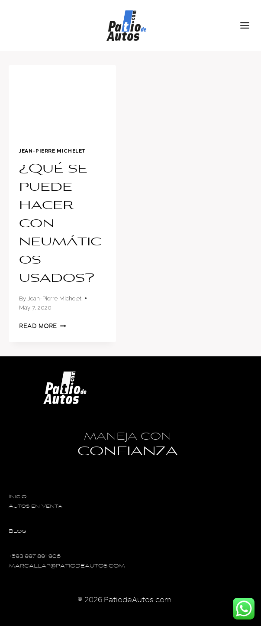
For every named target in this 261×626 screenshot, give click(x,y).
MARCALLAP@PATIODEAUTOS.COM (67, 566)
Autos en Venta (35, 506)
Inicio (17, 497)
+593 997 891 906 (35, 556)
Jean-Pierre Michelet (52, 151)
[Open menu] (248, 25)
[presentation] (62, 101)
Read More (42, 326)
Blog (17, 531)
